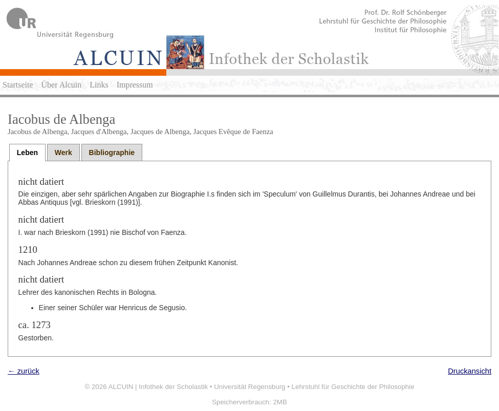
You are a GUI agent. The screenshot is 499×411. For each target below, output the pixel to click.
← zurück (23, 371)
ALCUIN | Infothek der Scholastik (158, 387)
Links (99, 84)
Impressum (135, 84)
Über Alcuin (61, 84)
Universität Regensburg (249, 387)
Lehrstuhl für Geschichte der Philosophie (353, 387)
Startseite (18, 84)
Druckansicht (469, 371)
